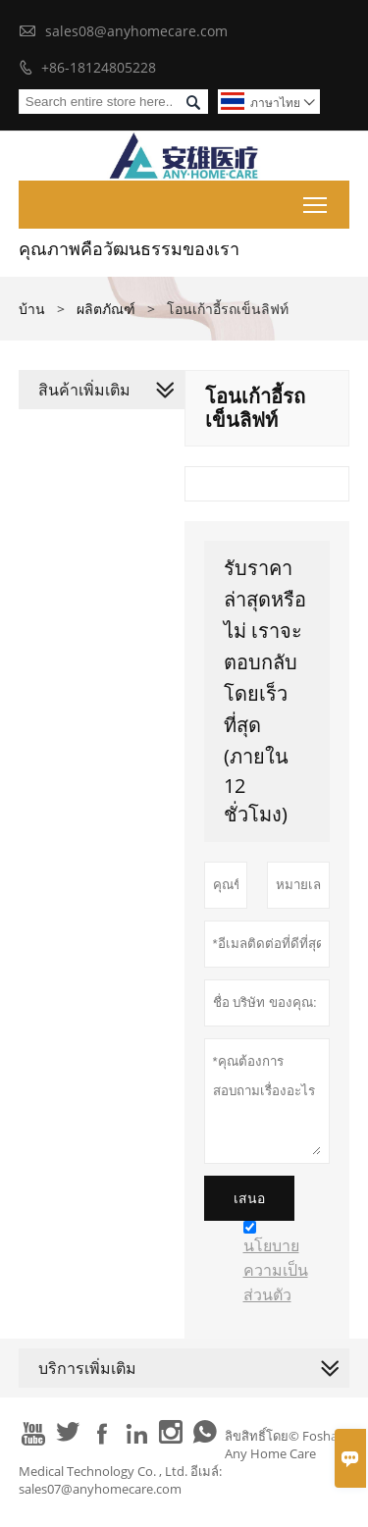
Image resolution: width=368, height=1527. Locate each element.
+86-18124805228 (98, 67)
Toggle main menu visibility (316, 201)
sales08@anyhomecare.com (136, 31)
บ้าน (32, 308)
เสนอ (249, 1198)
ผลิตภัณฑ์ (106, 308)
